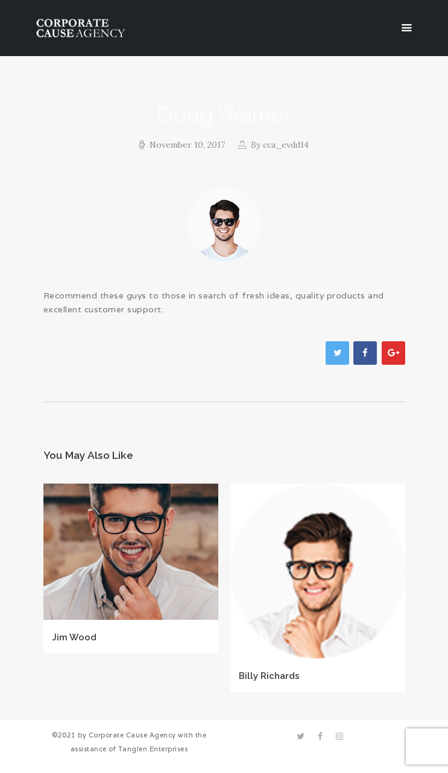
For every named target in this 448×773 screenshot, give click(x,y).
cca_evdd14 (278, 144)
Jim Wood (74, 637)
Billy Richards (269, 675)
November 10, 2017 (187, 144)
